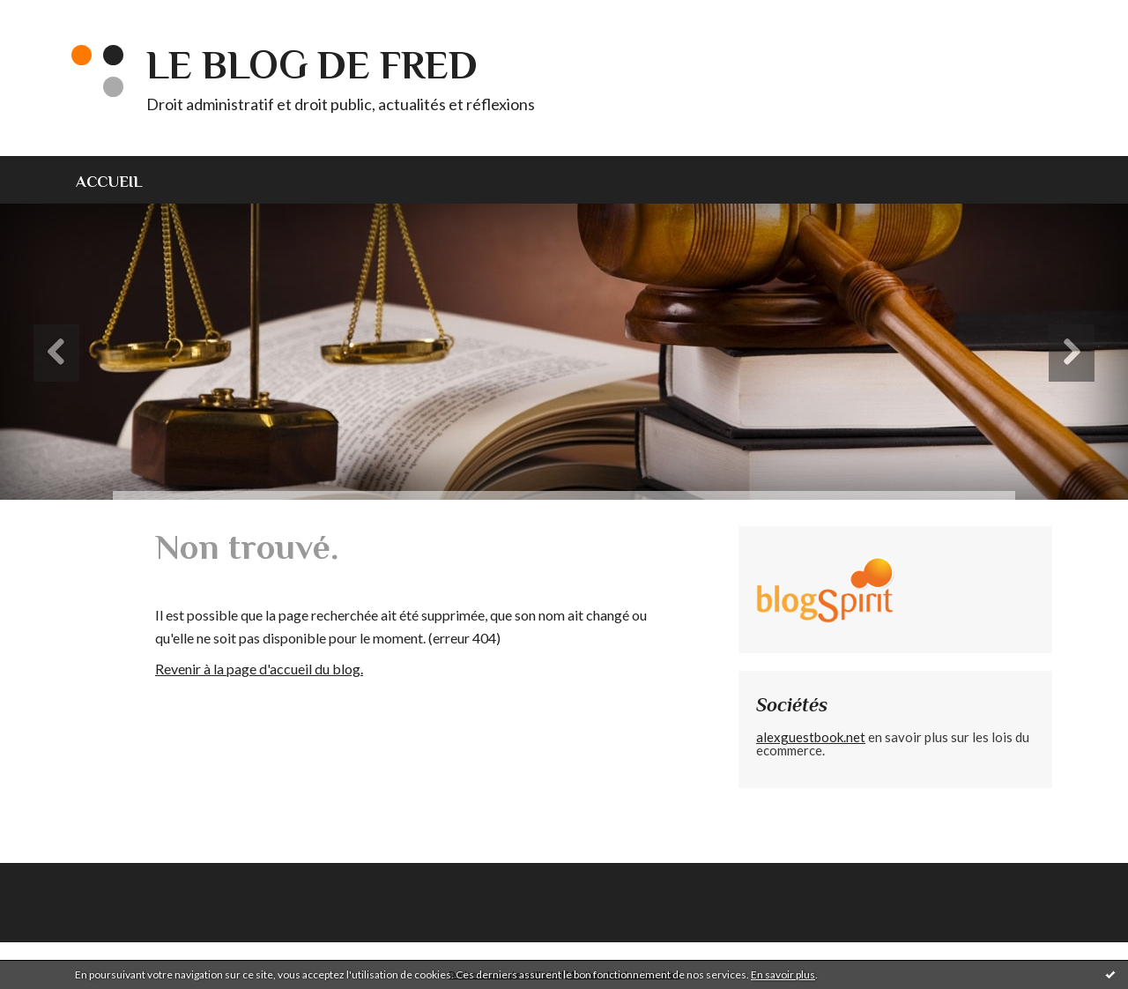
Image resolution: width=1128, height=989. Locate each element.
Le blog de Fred (312, 64)
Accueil (109, 181)
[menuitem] (120, 180)
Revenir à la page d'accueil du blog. (259, 668)
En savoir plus (783, 974)
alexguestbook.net (810, 737)
